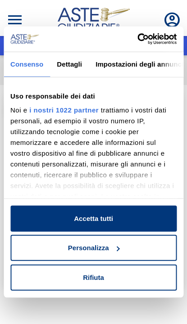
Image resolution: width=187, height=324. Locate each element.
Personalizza (94, 248)
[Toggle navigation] (14, 19)
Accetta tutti (93, 218)
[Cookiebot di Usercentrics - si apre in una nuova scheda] (137, 39)
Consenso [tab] (26, 64)
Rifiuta (93, 277)
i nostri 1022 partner (64, 110)
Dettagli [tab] (69, 64)
